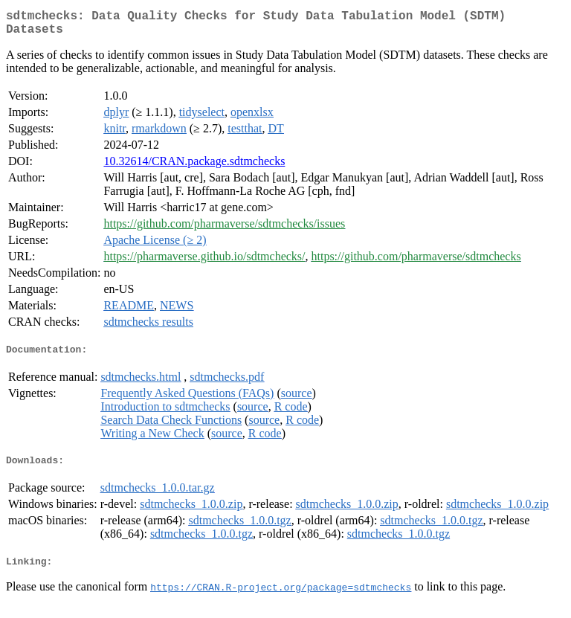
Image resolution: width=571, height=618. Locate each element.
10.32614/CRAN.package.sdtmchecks (194, 167)
